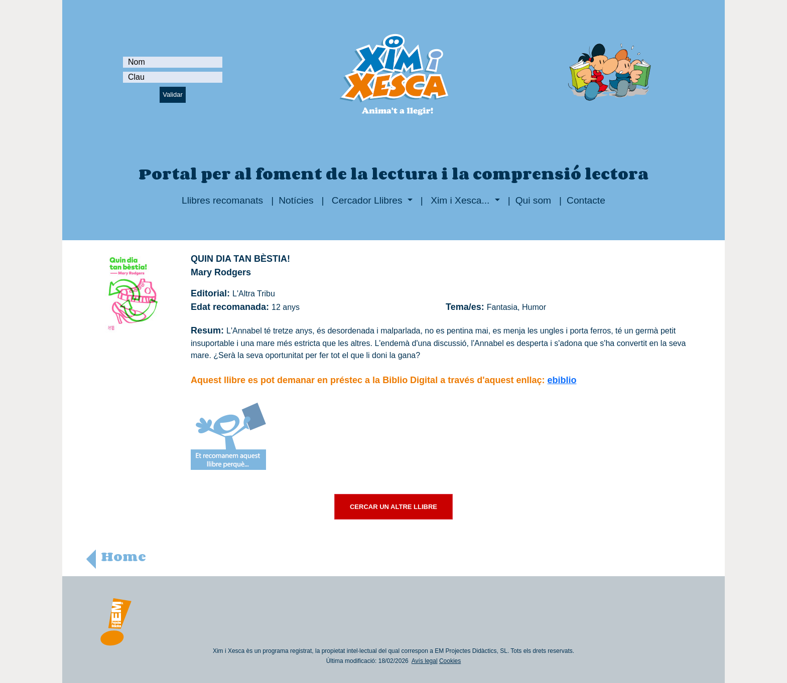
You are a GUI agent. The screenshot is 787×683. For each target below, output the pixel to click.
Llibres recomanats (222, 200)
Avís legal (425, 660)
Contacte (586, 200)
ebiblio (562, 380)
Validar (173, 94)
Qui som (533, 200)
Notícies (296, 200)
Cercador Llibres (367, 200)
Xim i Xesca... (460, 200)
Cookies (450, 660)
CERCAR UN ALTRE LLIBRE (393, 506)
